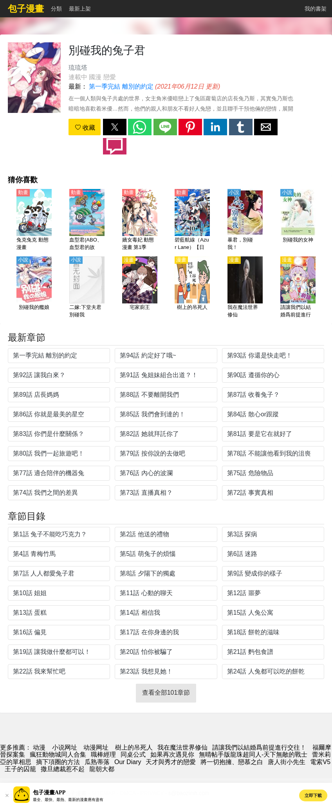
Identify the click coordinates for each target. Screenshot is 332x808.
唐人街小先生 (286, 762)
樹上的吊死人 (134, 747)
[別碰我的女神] (298, 220)
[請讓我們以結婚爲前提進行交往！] (298, 287)
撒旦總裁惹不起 (63, 769)
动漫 (39, 747)
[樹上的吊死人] (192, 287)
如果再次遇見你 (172, 754)
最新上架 (80, 8)
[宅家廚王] (139, 287)
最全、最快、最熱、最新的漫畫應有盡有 (68, 799)
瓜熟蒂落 (97, 762)
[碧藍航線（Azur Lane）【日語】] (192, 220)
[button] (114, 127)
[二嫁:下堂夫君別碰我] (87, 287)
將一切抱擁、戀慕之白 (231, 762)
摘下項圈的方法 (58, 762)
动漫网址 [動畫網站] (95, 747)
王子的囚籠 (20, 769)
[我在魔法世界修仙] (245, 287)
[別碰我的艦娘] (34, 287)
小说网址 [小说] (64, 747)
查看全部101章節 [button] (166, 692)
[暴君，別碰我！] (245, 220)
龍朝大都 (101, 769)
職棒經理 (103, 754)
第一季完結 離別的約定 (121, 86)
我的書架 (316, 8)
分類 (56, 8)
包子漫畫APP (49, 792)
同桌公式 (133, 754)
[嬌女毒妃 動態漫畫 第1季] (139, 220)
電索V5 (320, 762)
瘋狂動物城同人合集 (58, 754)
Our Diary (127, 762)
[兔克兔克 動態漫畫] (34, 220)
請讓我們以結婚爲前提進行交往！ (260, 747)
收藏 (85, 127)
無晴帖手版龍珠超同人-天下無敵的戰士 (253, 754)
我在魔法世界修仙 (182, 747)
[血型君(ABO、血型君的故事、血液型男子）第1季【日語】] (87, 220)
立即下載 (313, 795)
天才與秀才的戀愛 (171, 762)
